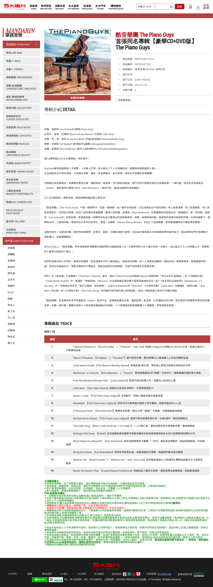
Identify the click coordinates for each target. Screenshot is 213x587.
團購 (29, 573)
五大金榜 (73, 7)
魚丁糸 (11, 311)
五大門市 (100, 7)
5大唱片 (15, 7)
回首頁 (33, 7)
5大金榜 (81, 573)
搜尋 (179, 6)
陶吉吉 (11, 336)
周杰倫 (11, 273)
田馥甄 (11, 254)
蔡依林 (11, 267)
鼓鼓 (10, 298)
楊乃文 (11, 343)
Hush (10, 292)
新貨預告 (46, 7)
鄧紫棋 (11, 324)
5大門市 (12, 573)
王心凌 (11, 317)
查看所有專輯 (77, 97)
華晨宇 (11, 286)
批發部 (87, 7)
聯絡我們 (47, 573)
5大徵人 (64, 573)
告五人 (11, 305)
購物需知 (115, 7)
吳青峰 (11, 260)
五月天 (11, 279)
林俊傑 (11, 248)
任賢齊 (11, 330)
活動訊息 (60, 7)
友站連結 (99, 573)
